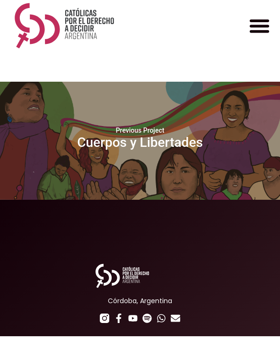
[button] (259, 26)
